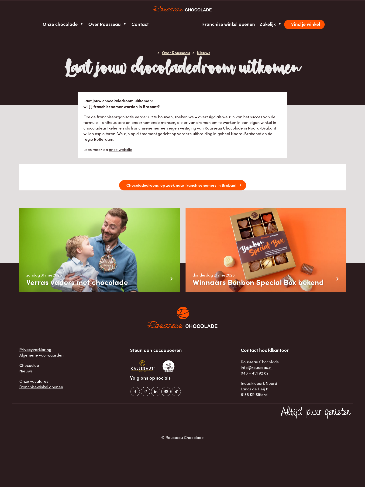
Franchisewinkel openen (41, 386)
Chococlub (29, 365)
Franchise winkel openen (228, 24)
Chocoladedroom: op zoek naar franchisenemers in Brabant (181, 185)
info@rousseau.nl (256, 367)
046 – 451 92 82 (255, 373)
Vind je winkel (305, 24)
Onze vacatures (33, 381)
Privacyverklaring (35, 349)
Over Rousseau (107, 24)
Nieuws (25, 371)
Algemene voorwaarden (41, 355)
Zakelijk (271, 24)
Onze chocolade (63, 24)
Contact (140, 24)
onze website (120, 149)
